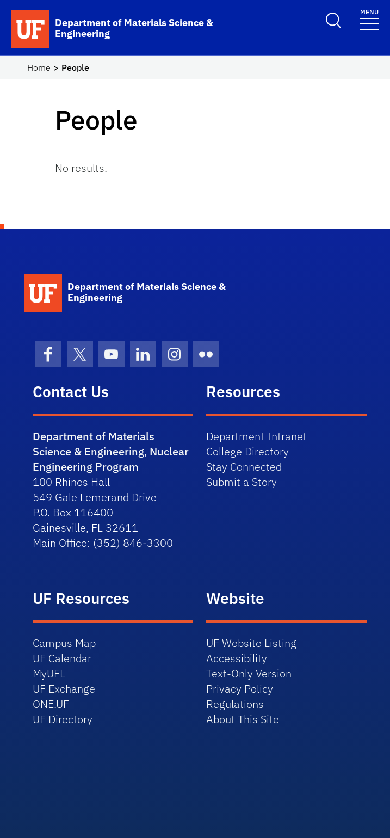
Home (39, 67)
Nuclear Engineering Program (111, 459)
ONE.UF (51, 704)
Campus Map (64, 643)
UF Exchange (64, 688)
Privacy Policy (239, 688)
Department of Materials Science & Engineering (93, 444)
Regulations (235, 704)
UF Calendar (62, 658)
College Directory (247, 451)
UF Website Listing (251, 643)
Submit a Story (241, 482)
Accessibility (236, 658)
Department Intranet (256, 436)
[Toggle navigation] (369, 18)
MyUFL (49, 673)
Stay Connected (244, 466)
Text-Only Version (249, 673)
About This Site (242, 719)
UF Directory (62, 719)
